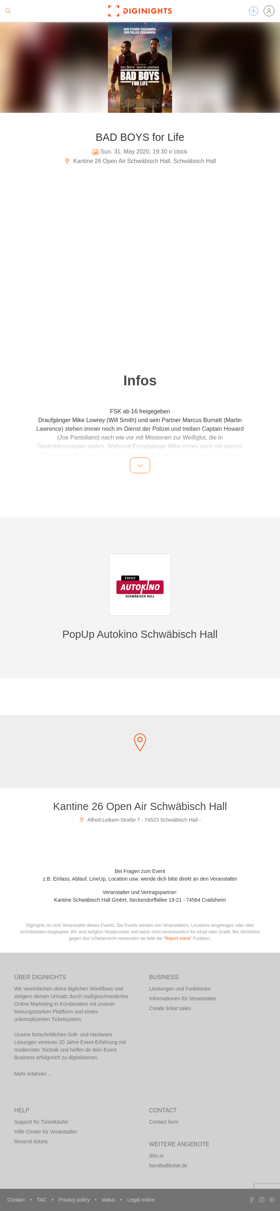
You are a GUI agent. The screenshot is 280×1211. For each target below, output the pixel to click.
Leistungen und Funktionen (180, 989)
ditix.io (156, 1156)
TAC (42, 1200)
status (109, 1200)
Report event (177, 938)
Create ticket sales (170, 1008)
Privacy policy (75, 1200)
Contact (16, 1200)
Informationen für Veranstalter (182, 998)
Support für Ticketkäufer (41, 1122)
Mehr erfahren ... (33, 1074)
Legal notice (141, 1200)
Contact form (163, 1122)
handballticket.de (168, 1165)
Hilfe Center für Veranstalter (45, 1132)
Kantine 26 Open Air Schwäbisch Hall (140, 806)
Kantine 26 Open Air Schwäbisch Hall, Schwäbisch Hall (140, 161)
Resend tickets (31, 1141)
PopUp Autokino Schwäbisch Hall (140, 634)
